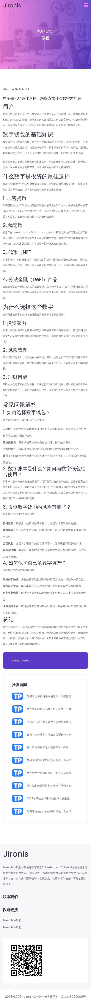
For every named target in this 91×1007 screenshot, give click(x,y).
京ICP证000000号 (73, 996)
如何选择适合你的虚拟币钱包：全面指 (49, 811)
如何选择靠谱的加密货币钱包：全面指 (49, 760)
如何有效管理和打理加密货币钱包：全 (49, 734)
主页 (40, 31)
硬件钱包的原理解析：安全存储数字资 (49, 786)
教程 (49, 31)
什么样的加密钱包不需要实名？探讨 (48, 747)
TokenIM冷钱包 (12, 920)
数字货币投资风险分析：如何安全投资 (49, 773)
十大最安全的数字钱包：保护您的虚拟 (49, 722)
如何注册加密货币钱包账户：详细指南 (49, 696)
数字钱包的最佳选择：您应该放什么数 (49, 709)
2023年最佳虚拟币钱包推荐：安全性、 (49, 798)
